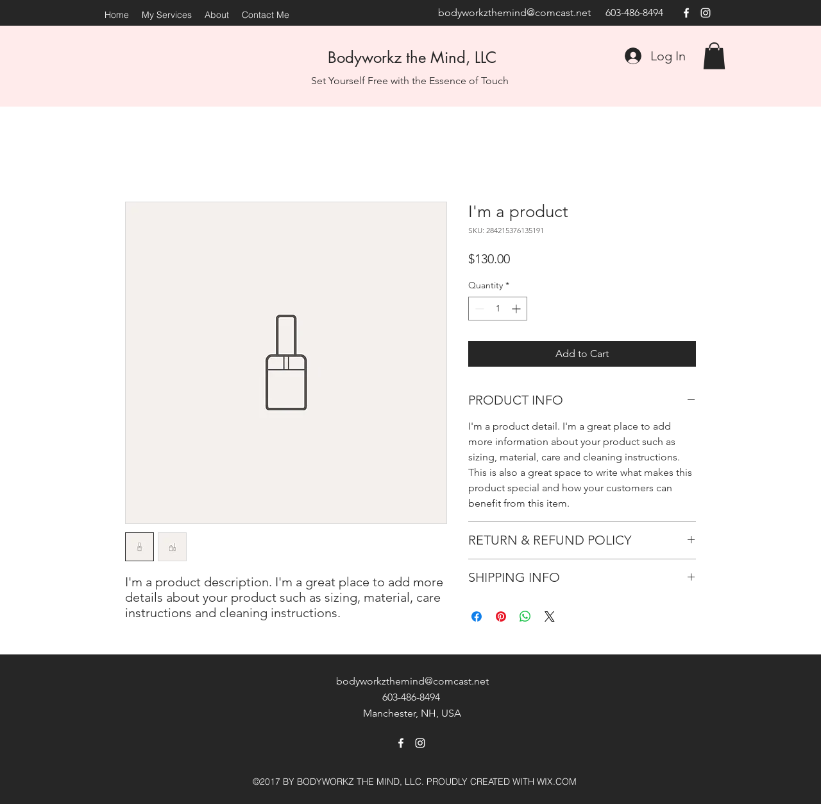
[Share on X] (549, 616)
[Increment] (517, 308)
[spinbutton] (497, 308)
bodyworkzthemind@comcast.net (514, 12)
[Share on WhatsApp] (525, 616)
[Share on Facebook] (476, 616)
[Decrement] (478, 308)
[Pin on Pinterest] (501, 616)
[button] (714, 55)
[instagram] (705, 12)
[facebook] (686, 12)
